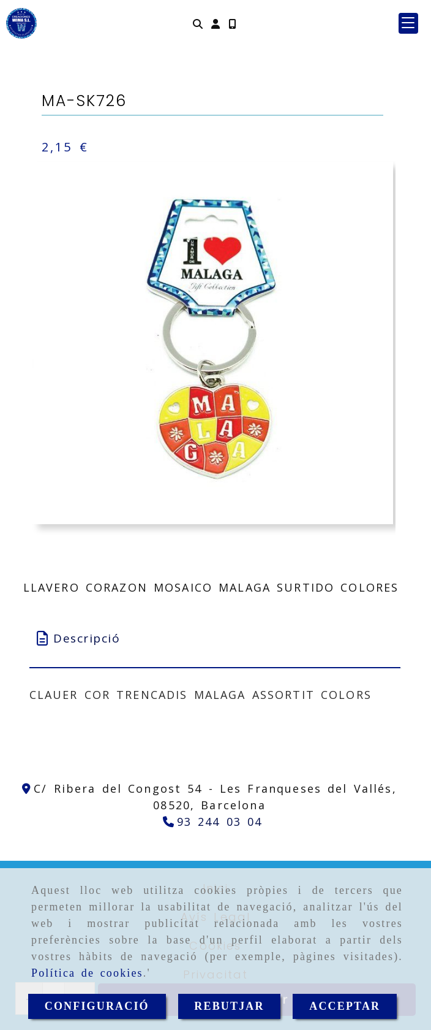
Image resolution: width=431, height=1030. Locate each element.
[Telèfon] (213, 821)
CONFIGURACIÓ (97, 1006)
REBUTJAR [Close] (229, 1006)
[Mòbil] (232, 23)
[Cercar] (198, 23)
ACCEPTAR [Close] (344, 1006)
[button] (215, 23)
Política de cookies (87, 973)
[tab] (215, 638)
